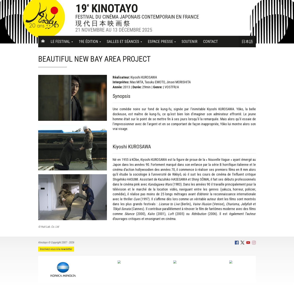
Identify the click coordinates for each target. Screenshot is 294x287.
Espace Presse (162, 41)
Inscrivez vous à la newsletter (56, 249)
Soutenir (189, 41)
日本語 (247, 41)
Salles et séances (124, 41)
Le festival (62, 41)
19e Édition (90, 41)
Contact (210, 41)
